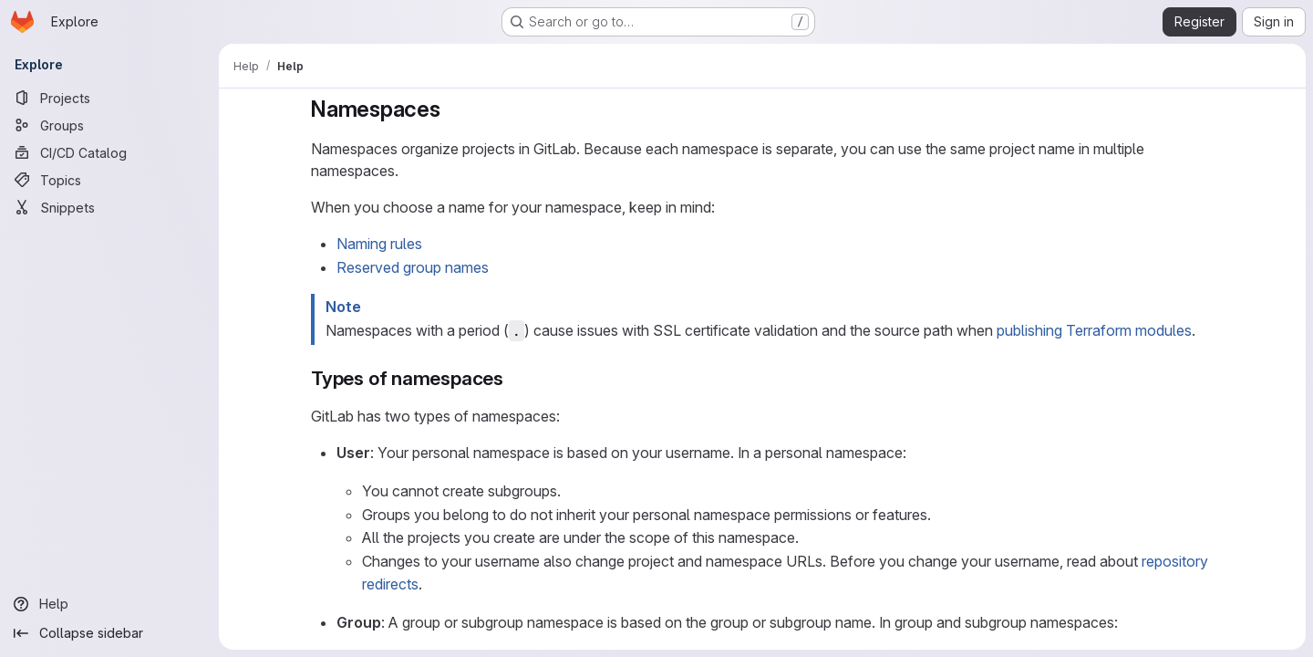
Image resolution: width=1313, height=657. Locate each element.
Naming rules (379, 244)
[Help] (109, 604)
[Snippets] (109, 207)
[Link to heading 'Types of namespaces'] (513, 378)
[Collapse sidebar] (109, 633)
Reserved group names (412, 267)
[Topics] (109, 180)
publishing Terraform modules (1094, 330)
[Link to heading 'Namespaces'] (452, 109)
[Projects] (109, 97)
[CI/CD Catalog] (109, 152)
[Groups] (109, 125)
